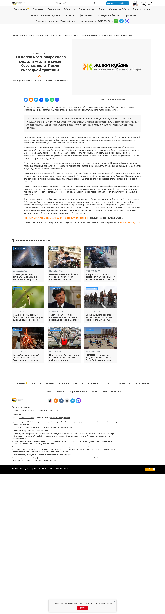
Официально (85, 15)
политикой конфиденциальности (45, 460)
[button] (26, 100)
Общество (69, 9)
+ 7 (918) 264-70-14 (26, 410)
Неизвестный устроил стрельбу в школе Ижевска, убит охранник (56, 217)
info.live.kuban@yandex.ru (50, 410)
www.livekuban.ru (59, 441)
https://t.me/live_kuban (130, 222)
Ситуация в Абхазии (108, 15)
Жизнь (34, 15)
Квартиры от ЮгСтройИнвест (117, 3)
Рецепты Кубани (50, 15)
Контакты (68, 15)
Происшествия (87, 9)
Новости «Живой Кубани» (31, 35)
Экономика (54, 9)
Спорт (102, 9)
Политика (38, 9)
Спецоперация (141, 9)
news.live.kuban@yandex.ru (60, 418)
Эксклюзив (22, 9)
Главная (15, 35)
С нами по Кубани (119, 9)
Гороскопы (130, 15)
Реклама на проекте (21, 407)
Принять (82, 608)
